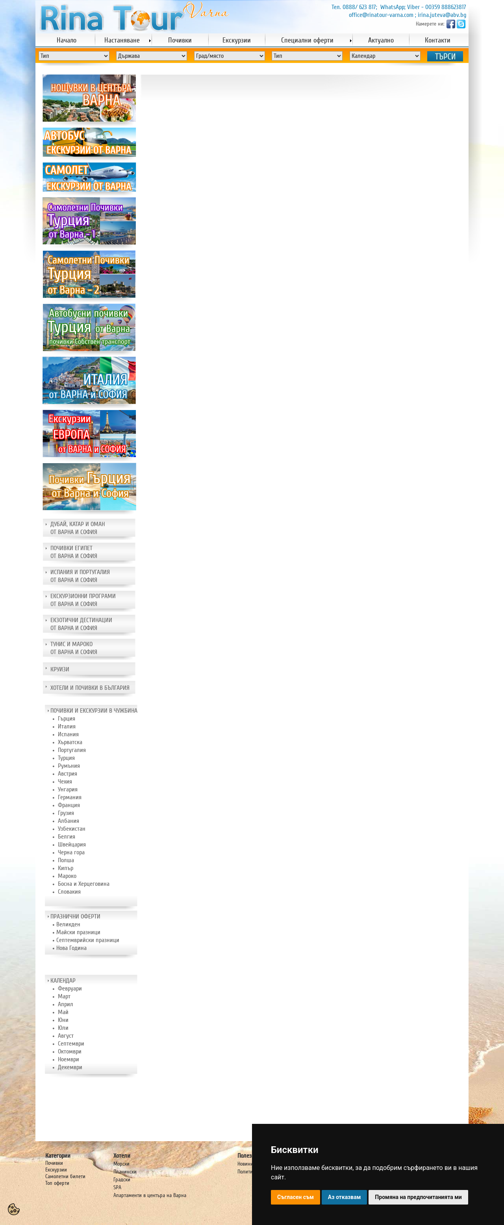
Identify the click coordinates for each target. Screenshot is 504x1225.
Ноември (68, 1059)
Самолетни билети (65, 1176)
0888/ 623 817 (359, 7)
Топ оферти (57, 1183)
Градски (121, 1179)
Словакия (69, 892)
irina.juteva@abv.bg (442, 15)
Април (65, 1004)
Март (64, 996)
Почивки (54, 1163)
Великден (68, 924)
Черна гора (71, 852)
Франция (69, 805)
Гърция (66, 718)
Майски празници (78, 932)
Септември (71, 1044)
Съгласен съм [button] (295, 1197)
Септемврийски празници (87, 940)
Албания (68, 821)
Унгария (68, 789)
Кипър (65, 868)
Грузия (66, 813)
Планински (125, 1171)
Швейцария (72, 844)
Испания (68, 734)
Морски (121, 1163)
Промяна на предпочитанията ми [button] (418, 1197)
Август (66, 1036)
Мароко (67, 876)
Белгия (66, 837)
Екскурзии (56, 1169)
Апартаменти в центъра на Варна (149, 1195)
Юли (63, 1028)
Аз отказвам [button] (344, 1197)
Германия (70, 797)
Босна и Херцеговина (83, 884)
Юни (63, 1020)
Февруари (70, 988)
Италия (67, 726)
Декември (70, 1067)
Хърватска (70, 742)
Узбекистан (71, 829)
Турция (66, 758)
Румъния (69, 766)
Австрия (67, 774)
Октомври (70, 1051)
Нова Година (71, 948)
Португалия (72, 750)
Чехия (65, 781)
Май (63, 1012)
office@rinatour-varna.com (381, 15)
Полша (66, 860)
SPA (117, 1187)
